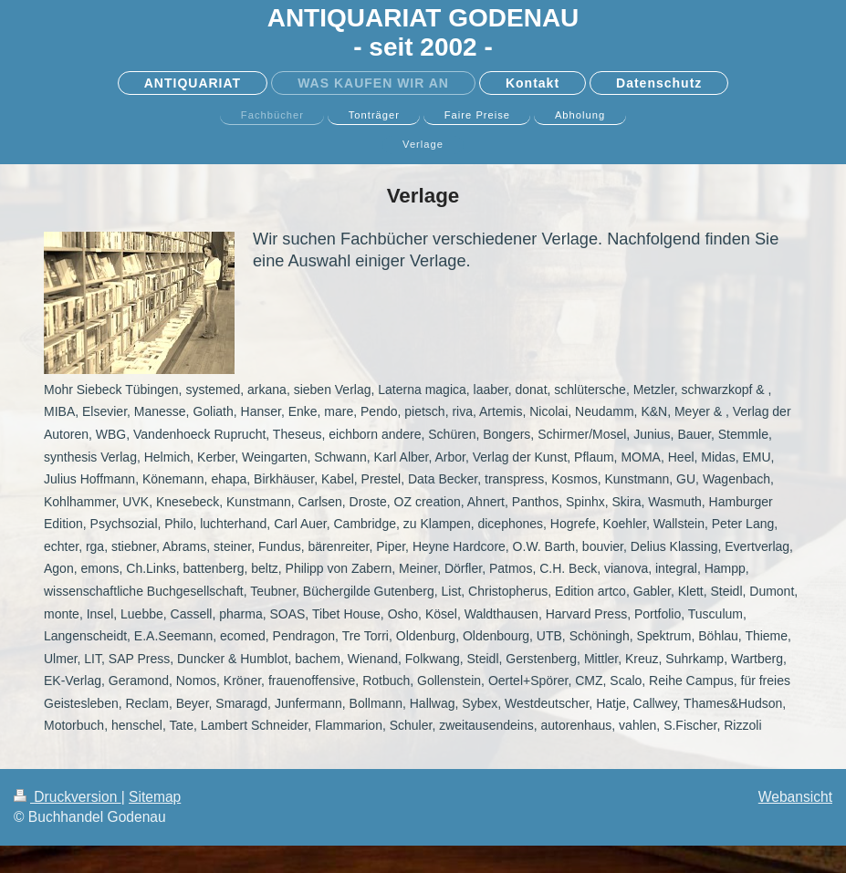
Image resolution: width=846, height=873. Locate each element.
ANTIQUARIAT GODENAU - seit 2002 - (423, 32)
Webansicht (795, 797)
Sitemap (155, 797)
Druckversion (67, 797)
